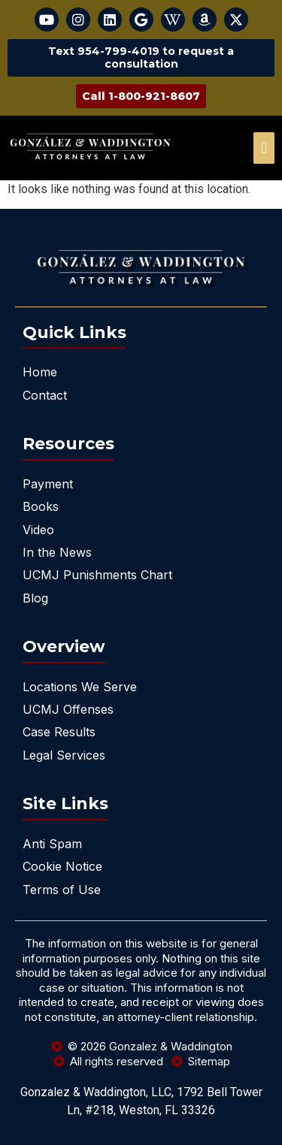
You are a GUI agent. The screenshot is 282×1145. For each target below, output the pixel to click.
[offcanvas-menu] (263, 148)
